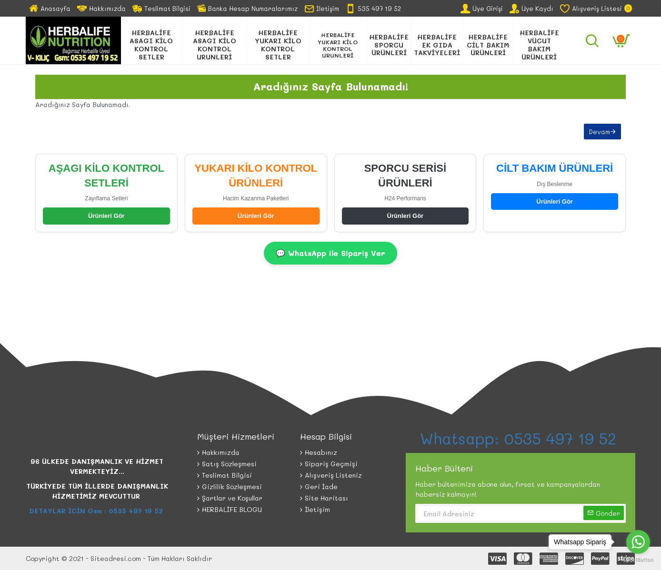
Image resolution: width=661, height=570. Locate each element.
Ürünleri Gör (106, 215)
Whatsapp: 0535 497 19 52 (520, 438)
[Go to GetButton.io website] (638, 560)
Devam (599, 132)
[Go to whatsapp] (638, 542)
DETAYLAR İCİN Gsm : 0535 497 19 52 (97, 510)
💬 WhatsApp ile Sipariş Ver (330, 253)
